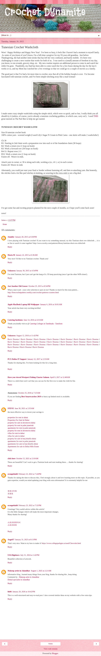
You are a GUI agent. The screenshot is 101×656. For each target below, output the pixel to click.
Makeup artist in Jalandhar (19, 571)
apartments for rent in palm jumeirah (21, 428)
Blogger (55, 653)
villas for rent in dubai (16, 433)
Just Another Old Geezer (18, 286)
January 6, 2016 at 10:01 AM (51, 304)
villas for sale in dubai (16, 436)
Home (50, 644)
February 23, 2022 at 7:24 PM (30, 474)
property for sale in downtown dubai (21, 423)
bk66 (10, 592)
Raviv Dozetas (13, 339)
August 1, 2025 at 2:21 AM (41, 571)
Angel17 (11, 539)
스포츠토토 (12, 525)
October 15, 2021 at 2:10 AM (27, 458)
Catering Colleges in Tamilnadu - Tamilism (46, 324)
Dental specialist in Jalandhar (19, 580)
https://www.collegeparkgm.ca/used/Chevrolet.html (61, 543)
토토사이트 (12, 491)
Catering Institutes (15, 320)
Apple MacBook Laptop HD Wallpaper (23, 304)
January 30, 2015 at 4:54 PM (27, 271)
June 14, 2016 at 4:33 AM (33, 320)
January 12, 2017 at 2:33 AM (38, 359)
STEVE (11, 408)
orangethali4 (13, 474)
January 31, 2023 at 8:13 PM (26, 539)
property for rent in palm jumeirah (21, 425)
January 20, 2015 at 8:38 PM (26, 237)
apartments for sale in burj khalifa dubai (23, 444)
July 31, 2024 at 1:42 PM (29, 555)
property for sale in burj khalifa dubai (22, 439)
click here (11, 458)
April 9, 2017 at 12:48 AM (60, 377)
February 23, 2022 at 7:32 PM (30, 505)
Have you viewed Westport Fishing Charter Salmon (28, 377)
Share (5, 224)
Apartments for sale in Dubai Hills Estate (23, 446)
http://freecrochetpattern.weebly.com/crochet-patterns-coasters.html (33, 292)
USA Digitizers (14, 555)
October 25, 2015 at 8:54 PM (39, 286)
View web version (50, 649)
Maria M (11, 255)
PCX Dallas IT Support (17, 359)
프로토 (10, 493)
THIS (96, 116)
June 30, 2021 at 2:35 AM (24, 408)
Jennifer (11, 237)
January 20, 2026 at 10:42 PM (23, 592)
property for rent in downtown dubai (21, 431)
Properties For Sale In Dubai (18, 420)
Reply (10, 247)
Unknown (12, 271)
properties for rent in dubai (18, 417)
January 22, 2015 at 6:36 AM (27, 255)
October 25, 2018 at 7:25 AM (29, 393)
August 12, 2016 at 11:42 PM (27, 336)
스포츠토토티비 (14, 522)
